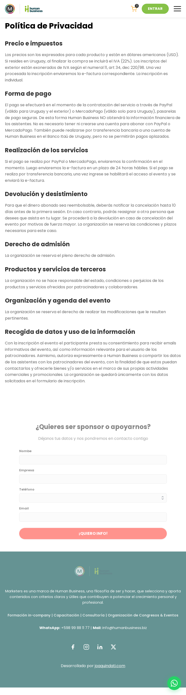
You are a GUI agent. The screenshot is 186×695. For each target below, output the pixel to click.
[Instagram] (86, 650)
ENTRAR (155, 8)
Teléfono (26, 492)
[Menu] (177, 8)
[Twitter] (113, 650)
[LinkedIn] (99, 650)
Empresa (26, 473)
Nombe (25, 454)
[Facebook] (72, 650)
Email (24, 512)
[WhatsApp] (174, 683)
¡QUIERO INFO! (93, 536)
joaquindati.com (110, 669)
